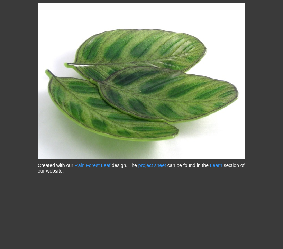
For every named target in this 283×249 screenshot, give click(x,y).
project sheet (152, 165)
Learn (216, 165)
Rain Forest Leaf (93, 165)
